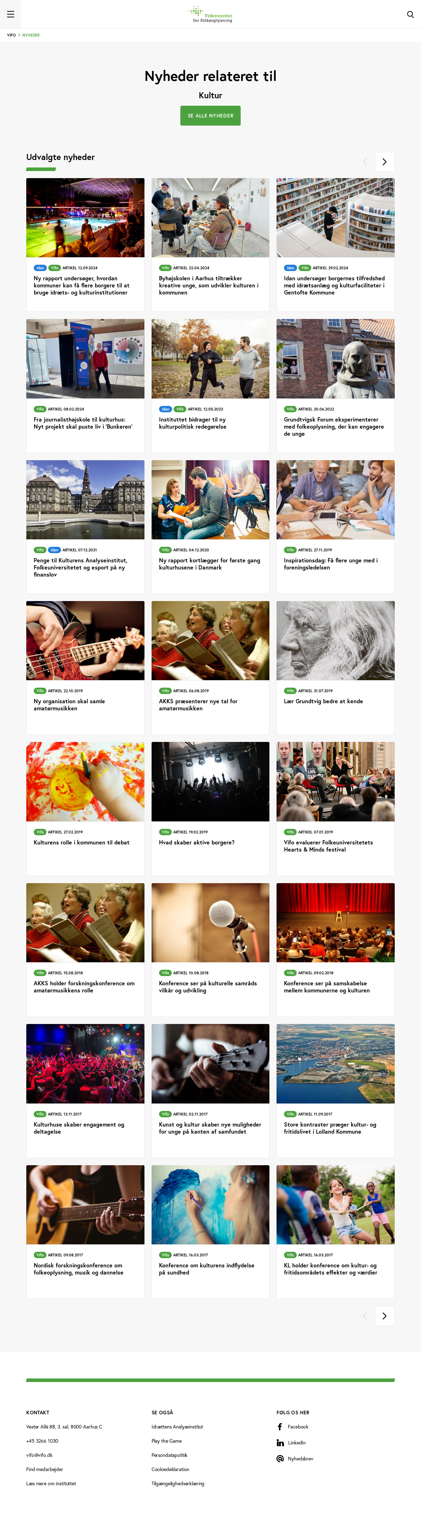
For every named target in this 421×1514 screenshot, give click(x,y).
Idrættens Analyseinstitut (177, 1427)
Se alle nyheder (211, 115)
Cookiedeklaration (171, 1469)
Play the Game (167, 1441)
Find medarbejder (44, 1469)
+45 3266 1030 (42, 1441)
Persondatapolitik (170, 1455)
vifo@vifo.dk (39, 1455)
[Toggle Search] (410, 14)
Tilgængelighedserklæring (178, 1483)
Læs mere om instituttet (51, 1483)
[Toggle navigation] (10, 14)
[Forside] (210, 14)
